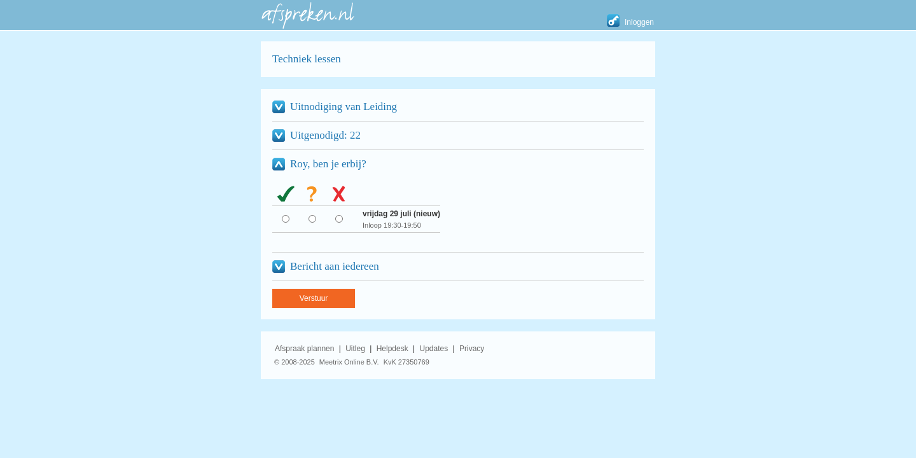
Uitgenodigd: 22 (325, 135)
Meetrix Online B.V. (349, 362)
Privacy (471, 348)
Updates (434, 348)
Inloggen (639, 22)
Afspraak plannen (304, 348)
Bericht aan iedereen (334, 266)
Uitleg (355, 348)
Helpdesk (392, 348)
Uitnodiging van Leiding (343, 107)
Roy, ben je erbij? (328, 164)
